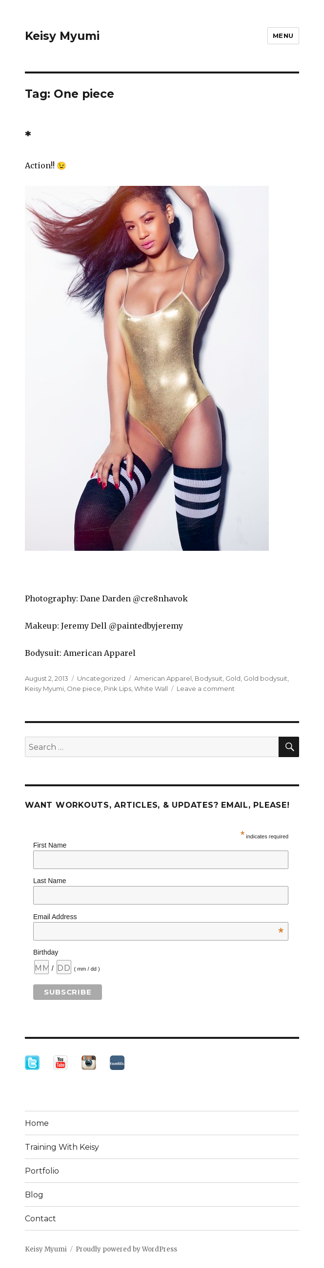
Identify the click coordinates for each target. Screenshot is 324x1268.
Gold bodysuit (265, 678)
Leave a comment (206, 688)
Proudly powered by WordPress (126, 1249)
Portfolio (42, 1171)
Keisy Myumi (62, 36)
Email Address (158, 917)
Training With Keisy (62, 1147)
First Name (49, 845)
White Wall (151, 688)
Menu (283, 35)
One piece (84, 688)
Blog (34, 1194)
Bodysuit (209, 678)
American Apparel (163, 678)
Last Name (49, 881)
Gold (233, 678)
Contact (40, 1218)
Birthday (45, 952)
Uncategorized (101, 678)
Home (37, 1123)
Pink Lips (117, 688)
